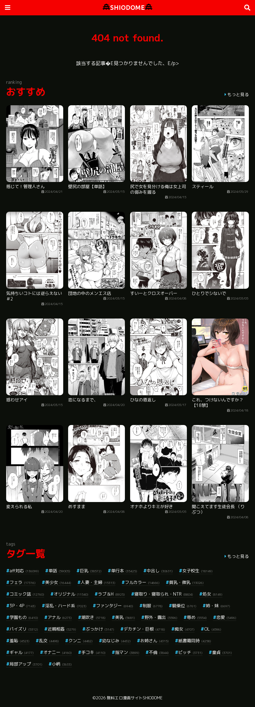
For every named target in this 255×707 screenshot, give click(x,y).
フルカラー (142, 582)
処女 (212, 594)
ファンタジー (114, 605)
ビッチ (190, 652)
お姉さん (154, 640)
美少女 (58, 582)
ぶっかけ (100, 629)
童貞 (222, 652)
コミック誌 (27, 594)
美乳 (125, 617)
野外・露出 (161, 617)
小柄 (62, 664)
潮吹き (93, 617)
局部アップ (26, 664)
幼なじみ (116, 640)
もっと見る (238, 94)
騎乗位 (184, 605)
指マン (127, 652)
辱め (197, 617)
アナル (60, 617)
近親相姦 (62, 629)
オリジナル (71, 594)
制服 (153, 605)
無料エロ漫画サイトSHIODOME (134, 698)
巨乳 (91, 571)
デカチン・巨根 (144, 629)
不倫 (159, 652)
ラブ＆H (111, 594)
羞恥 (19, 640)
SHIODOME (127, 7)
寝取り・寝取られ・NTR (163, 594)
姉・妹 (218, 605)
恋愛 (226, 617)
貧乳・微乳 (186, 582)
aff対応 (24, 571)
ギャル (22, 652)
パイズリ (24, 629)
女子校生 (197, 571)
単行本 (124, 571)
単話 (59, 571)
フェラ (23, 582)
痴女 (185, 629)
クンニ (80, 640)
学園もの (24, 617)
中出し (160, 571)
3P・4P (23, 605)
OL (212, 629)
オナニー (57, 652)
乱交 (49, 640)
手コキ (93, 652)
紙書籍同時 (194, 640)
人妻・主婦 (98, 582)
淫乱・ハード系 (66, 605)
